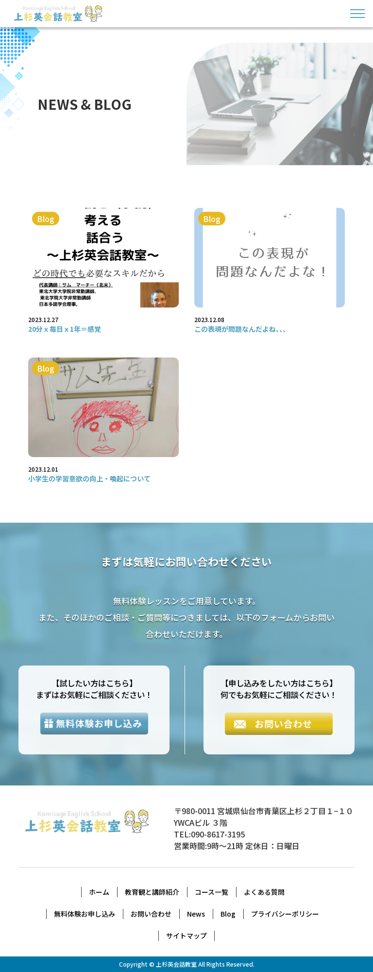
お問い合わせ (151, 914)
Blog (228, 914)
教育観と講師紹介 (152, 892)
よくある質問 (264, 892)
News (196, 914)
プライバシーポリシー (285, 914)
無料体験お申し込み (84, 914)
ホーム (99, 892)
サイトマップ (186, 935)
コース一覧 (211, 892)
